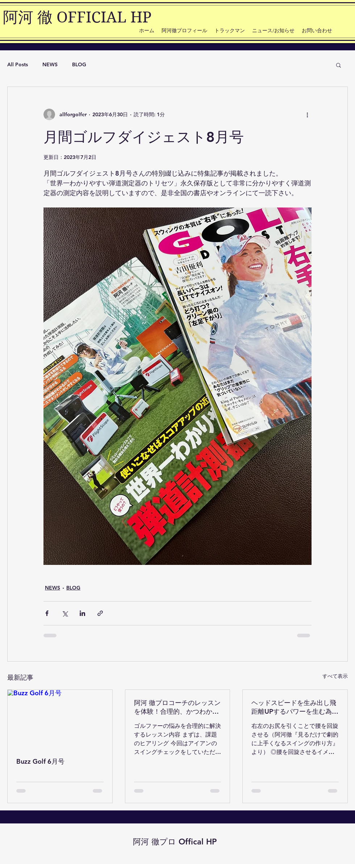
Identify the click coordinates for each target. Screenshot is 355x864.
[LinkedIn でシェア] (82, 613)
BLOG (79, 64)
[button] (338, 65)
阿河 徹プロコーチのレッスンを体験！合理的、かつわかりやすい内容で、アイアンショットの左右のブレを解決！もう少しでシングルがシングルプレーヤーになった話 (177, 707)
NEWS (50, 64)
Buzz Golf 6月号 (40, 761)
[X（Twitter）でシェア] (64, 613)
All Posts (17, 64)
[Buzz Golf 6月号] (60, 719)
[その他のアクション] (307, 114)
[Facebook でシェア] (46, 613)
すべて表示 (335, 676)
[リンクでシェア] (100, 613)
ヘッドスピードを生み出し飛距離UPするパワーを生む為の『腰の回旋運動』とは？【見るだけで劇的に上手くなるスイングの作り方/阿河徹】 (294, 707)
